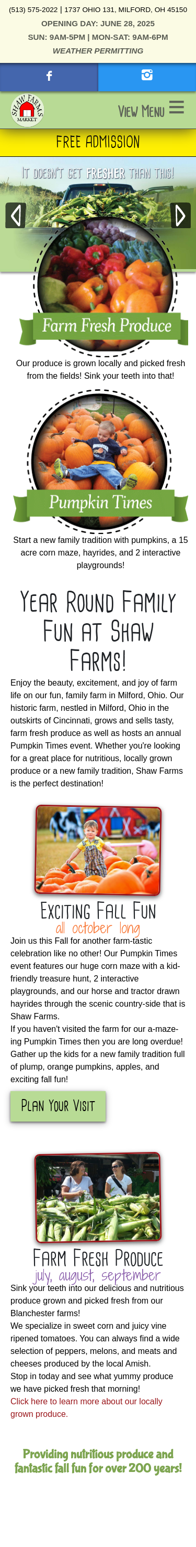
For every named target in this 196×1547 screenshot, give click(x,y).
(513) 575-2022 (33, 10)
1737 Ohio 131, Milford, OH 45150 (125, 10)
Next (180, 216)
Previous (15, 216)
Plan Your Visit (58, 1106)
